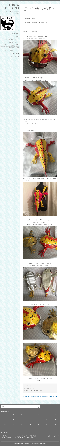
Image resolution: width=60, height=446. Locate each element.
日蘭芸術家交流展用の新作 (32, 396)
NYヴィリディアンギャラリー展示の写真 (25, 436)
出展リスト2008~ (13, 42)
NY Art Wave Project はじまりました (46, 436)
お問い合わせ (14, 33)
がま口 (27, 388)
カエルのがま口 (14, 56)
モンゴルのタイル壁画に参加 (48, 396)
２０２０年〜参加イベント (11, 39)
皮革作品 (15, 53)
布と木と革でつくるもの (11, 50)
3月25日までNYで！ (7, 436)
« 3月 (2, 428)
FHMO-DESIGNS (12, 6)
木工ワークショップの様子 (11, 45)
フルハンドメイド (34, 390)
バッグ (32, 388)
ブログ (16, 36)
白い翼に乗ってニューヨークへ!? (26, 437)
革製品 (42, 390)
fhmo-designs (29, 387)
